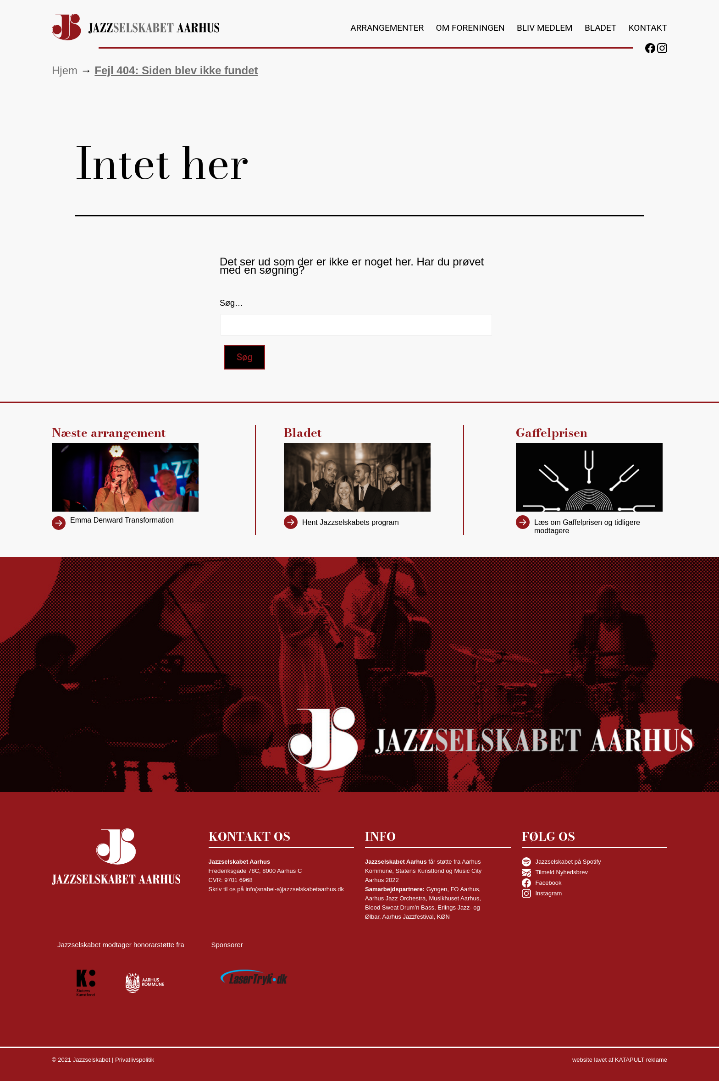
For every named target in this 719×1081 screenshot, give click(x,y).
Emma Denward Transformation (122, 520)
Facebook (542, 883)
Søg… (231, 303)
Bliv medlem (545, 27)
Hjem (64, 70)
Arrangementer (387, 27)
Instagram (542, 893)
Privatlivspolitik (134, 1059)
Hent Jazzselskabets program (350, 522)
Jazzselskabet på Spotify (561, 861)
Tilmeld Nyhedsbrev (555, 872)
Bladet (600, 27)
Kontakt (648, 27)
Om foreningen (470, 27)
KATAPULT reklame (641, 1059)
